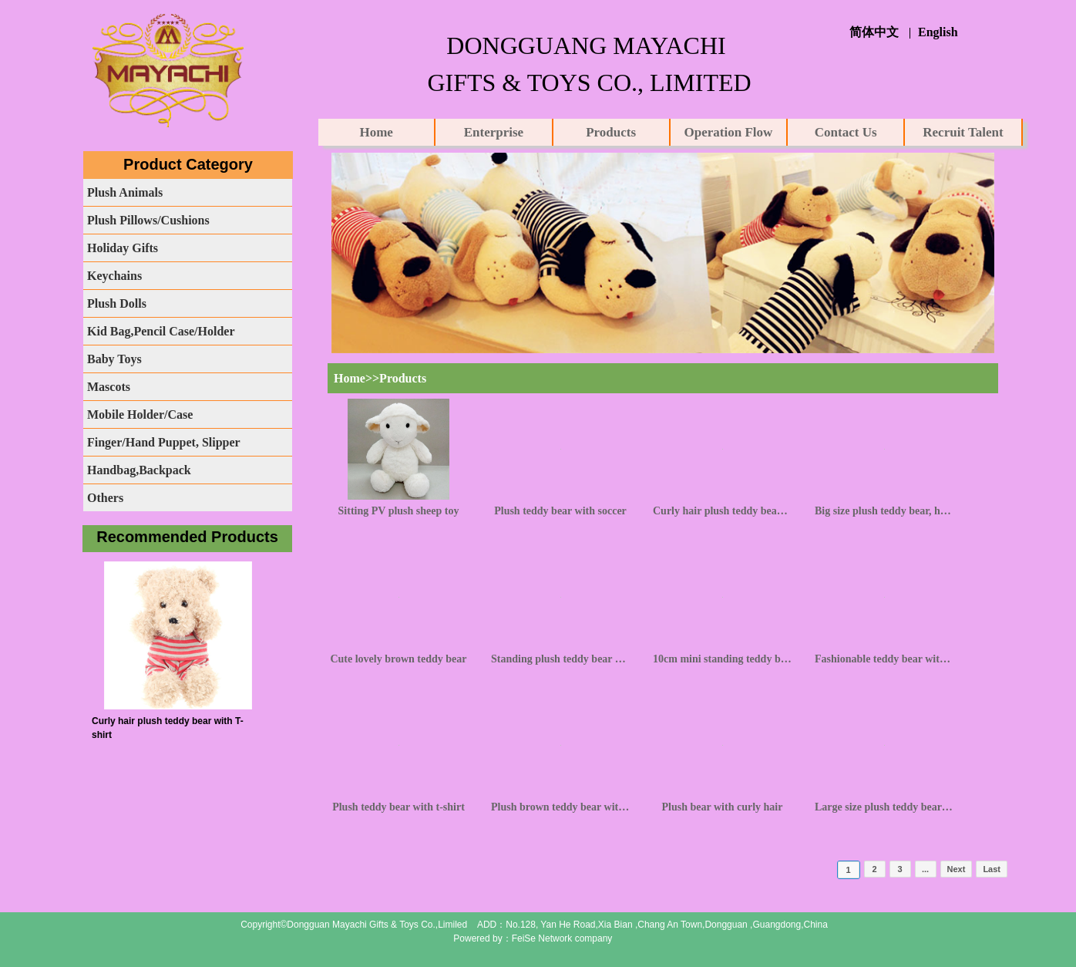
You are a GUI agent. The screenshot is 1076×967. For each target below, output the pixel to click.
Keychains (114, 275)
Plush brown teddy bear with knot (560, 807)
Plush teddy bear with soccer (560, 511)
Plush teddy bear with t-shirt (398, 807)
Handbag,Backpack (139, 470)
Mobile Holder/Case (140, 414)
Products (611, 132)
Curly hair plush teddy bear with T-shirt (722, 511)
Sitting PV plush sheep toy (398, 511)
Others (105, 497)
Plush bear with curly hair (722, 807)
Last (991, 869)
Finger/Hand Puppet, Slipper (163, 442)
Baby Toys (114, 359)
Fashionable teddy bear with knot (884, 659)
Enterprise (493, 132)
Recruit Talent (963, 132)
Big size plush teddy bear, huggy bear (884, 511)
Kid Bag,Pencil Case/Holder (161, 331)
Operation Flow (728, 132)
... (925, 869)
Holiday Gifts (122, 247)
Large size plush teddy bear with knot (884, 807)
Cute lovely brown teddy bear (398, 659)
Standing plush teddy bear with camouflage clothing (560, 659)
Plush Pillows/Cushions (148, 220)
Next (956, 869)
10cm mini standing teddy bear (722, 659)
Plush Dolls (116, 303)
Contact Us (846, 132)
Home (375, 132)
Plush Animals (125, 192)
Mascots (108, 386)
